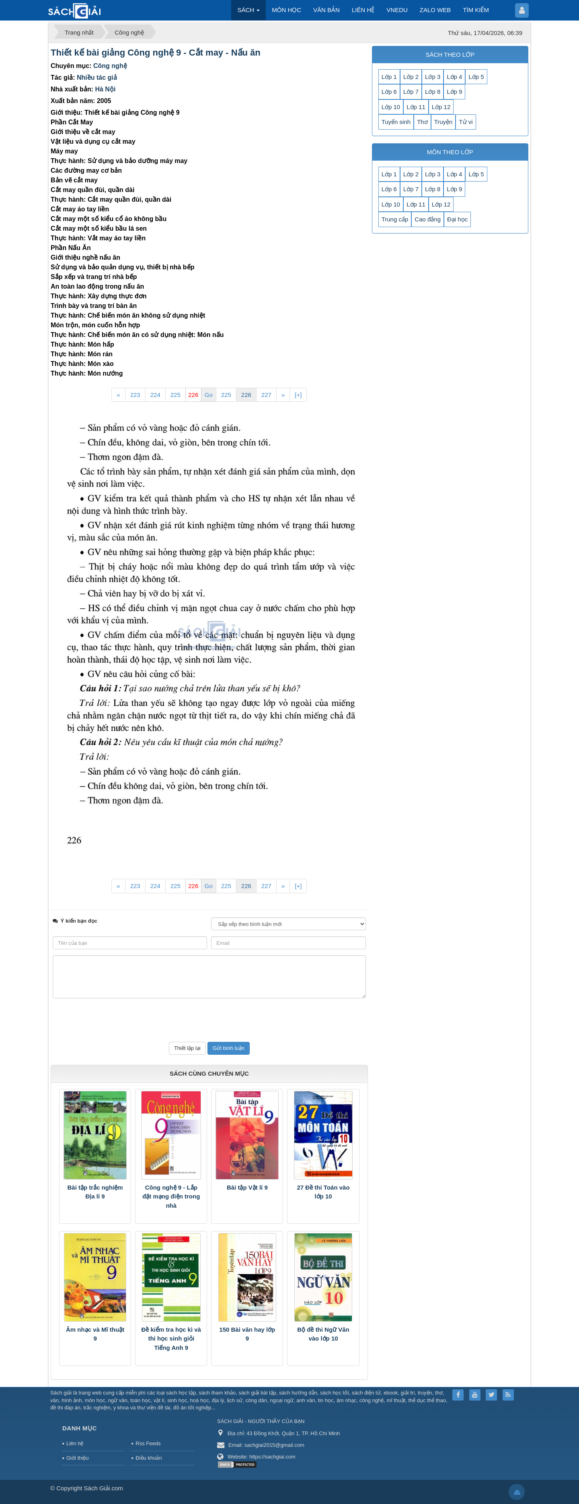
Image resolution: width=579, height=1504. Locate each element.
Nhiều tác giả (97, 77)
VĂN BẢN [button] (326, 9)
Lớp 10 (391, 106)
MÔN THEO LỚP (450, 152)
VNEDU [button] (397, 9)
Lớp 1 (389, 76)
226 (246, 394)
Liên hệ (74, 1443)
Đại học (457, 219)
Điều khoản (149, 1458)
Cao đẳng (428, 219)
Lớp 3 (432, 76)
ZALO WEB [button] (435, 9)
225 (175, 394)
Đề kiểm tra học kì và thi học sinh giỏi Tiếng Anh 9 (171, 1338)
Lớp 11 (416, 106)
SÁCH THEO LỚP (449, 54)
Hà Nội (105, 89)
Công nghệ (110, 65)
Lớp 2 (411, 76)
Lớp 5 (476, 76)
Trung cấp (395, 219)
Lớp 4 (454, 76)
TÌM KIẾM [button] (476, 9)
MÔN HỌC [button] (286, 9)
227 (266, 394)
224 (155, 394)
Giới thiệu (77, 1458)
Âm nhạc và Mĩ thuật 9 (95, 1334)
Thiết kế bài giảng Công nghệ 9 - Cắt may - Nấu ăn (156, 53)
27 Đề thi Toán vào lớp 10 (323, 1192)
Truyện (443, 121)
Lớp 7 (411, 91)
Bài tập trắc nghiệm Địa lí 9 (95, 1192)
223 (135, 394)
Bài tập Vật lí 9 (247, 1187)
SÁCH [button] (248, 12)
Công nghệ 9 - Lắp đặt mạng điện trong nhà (171, 1196)
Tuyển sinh (396, 121)
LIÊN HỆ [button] (363, 9)
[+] (298, 394)
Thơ (422, 121)
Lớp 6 (389, 91)
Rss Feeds (148, 1443)
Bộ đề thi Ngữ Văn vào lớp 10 (323, 1334)
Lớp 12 (441, 106)
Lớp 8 (432, 91)
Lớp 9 (454, 91)
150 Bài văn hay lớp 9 (247, 1334)
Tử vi (465, 121)
